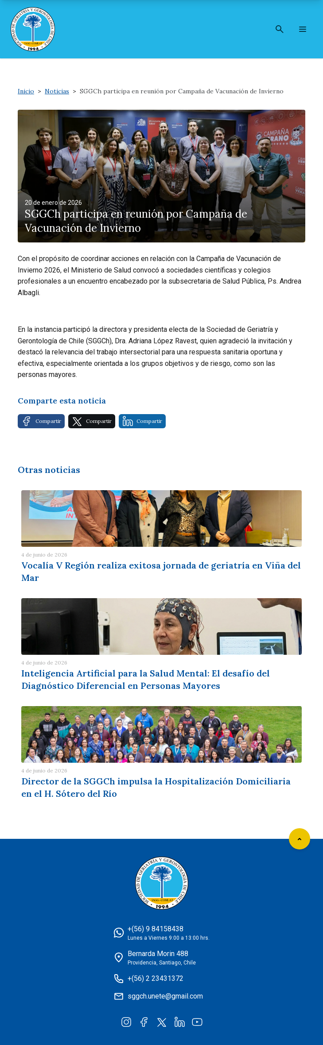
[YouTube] (197, 1021)
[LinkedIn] (179, 1021)
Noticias (57, 91)
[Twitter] (161, 1021)
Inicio (26, 91)
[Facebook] (144, 1021)
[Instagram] (126, 1021)
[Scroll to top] (299, 838)
